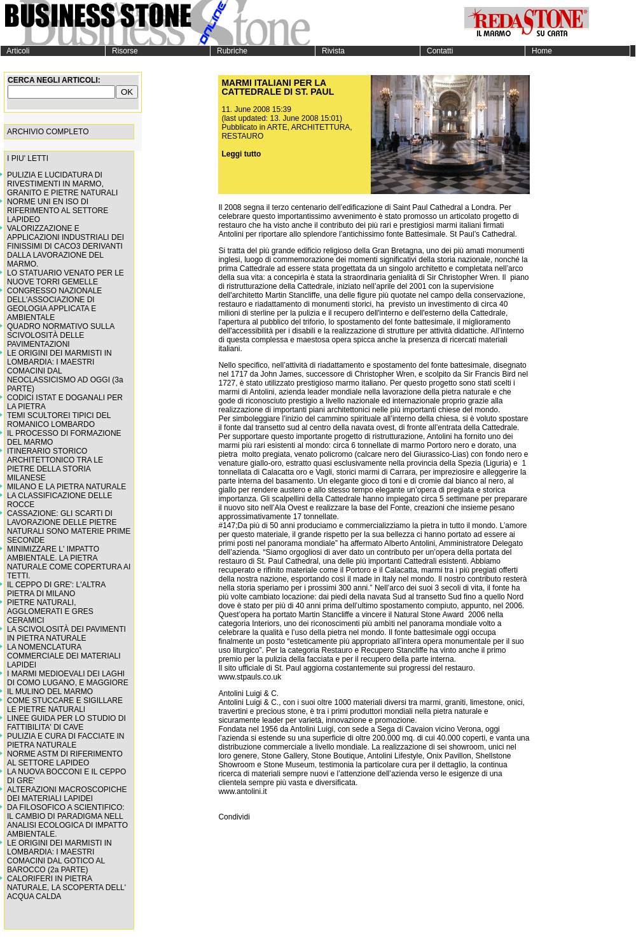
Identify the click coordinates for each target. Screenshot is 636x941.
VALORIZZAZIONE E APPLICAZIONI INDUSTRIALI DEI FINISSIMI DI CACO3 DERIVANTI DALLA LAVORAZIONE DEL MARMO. (65, 246)
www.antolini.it (242, 791)
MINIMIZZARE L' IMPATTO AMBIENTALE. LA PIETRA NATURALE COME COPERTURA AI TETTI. (68, 562)
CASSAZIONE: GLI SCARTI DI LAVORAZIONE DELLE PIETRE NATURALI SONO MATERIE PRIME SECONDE (68, 527)
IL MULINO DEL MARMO (50, 691)
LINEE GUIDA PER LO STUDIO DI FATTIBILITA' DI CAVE (66, 723)
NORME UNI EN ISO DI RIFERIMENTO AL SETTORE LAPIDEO (57, 210)
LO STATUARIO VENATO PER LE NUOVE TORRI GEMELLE (65, 277)
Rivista (330, 50)
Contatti (436, 50)
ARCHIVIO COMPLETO (47, 131)
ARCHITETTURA (320, 127)
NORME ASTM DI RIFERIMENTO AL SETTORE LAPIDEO (65, 758)
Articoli (15, 50)
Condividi (233, 816)
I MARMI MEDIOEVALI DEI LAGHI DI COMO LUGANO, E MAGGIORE (67, 678)
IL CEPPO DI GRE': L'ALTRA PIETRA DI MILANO (56, 589)
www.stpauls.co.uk (249, 677)
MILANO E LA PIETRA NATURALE (66, 486)
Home (538, 50)
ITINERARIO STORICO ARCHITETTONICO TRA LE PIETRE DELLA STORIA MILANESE (55, 464)
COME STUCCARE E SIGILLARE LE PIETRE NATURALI (65, 705)
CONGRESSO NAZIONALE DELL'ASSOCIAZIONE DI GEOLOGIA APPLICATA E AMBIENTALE (54, 304)
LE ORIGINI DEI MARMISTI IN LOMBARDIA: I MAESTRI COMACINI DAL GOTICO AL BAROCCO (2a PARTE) (59, 856)
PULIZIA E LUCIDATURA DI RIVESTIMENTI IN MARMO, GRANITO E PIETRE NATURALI (62, 184)
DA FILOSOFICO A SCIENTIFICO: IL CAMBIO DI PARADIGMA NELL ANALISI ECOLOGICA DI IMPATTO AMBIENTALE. (67, 821)
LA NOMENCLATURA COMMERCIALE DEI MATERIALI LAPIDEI (63, 656)
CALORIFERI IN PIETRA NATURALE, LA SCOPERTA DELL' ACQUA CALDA (66, 887)
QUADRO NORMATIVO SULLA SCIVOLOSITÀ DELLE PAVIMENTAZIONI (60, 335)
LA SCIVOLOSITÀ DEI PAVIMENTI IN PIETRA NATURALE (66, 634)
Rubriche (229, 50)
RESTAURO (242, 136)
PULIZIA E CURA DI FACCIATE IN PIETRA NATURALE (65, 740)
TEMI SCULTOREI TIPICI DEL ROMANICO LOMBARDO (59, 420)
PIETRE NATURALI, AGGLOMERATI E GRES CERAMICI (50, 611)
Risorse (122, 50)
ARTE (277, 127)
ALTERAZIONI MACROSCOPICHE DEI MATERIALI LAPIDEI (67, 794)
